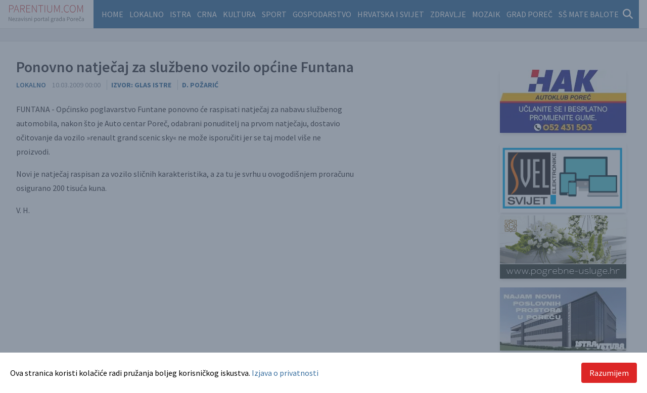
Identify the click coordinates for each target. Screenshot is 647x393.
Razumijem (609, 373)
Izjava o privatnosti (285, 373)
